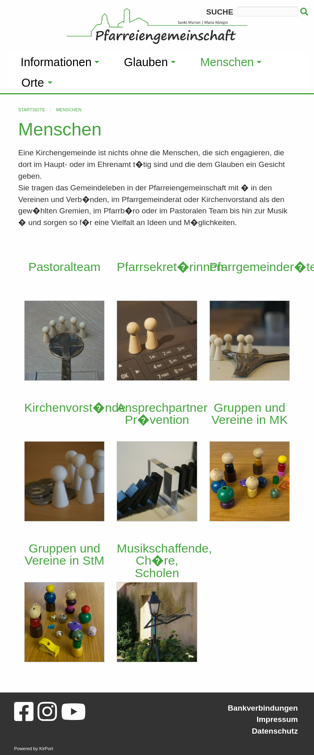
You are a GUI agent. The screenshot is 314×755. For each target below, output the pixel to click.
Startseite (31, 109)
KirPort (46, 748)
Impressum (277, 719)
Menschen (69, 109)
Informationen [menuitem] (56, 62)
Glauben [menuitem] (146, 62)
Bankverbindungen (263, 708)
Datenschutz (275, 731)
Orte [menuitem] (32, 82)
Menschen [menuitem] (227, 62)
